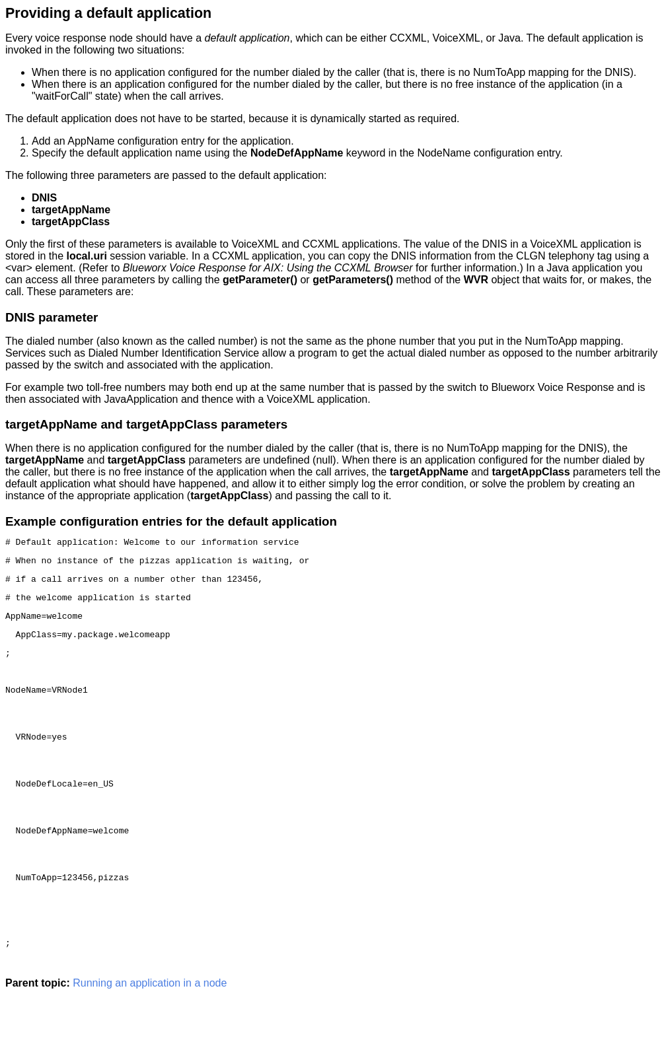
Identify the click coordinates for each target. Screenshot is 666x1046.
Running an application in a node (150, 1034)
